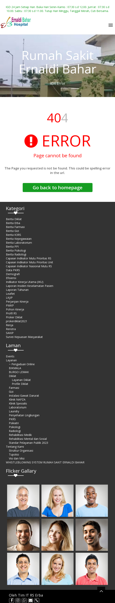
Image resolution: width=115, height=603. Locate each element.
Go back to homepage (57, 187)
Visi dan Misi (16, 458)
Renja (9, 325)
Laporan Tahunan (17, 290)
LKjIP (9, 297)
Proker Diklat (14, 317)
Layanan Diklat (21, 380)
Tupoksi (14, 454)
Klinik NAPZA (17, 399)
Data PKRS (13, 270)
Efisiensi (11, 278)
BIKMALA (15, 368)
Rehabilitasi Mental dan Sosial (28, 439)
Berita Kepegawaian (19, 239)
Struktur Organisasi (21, 450)
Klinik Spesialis (18, 403)
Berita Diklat (14, 219)
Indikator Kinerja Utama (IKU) (24, 282)
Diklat (12, 376)
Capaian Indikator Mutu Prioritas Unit (29, 262)
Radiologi (15, 431)
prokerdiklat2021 (16, 321)
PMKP (10, 305)
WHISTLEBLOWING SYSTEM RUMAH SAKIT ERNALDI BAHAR (45, 462)
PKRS (12, 419)
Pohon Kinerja (15, 309)
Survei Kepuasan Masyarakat (24, 337)
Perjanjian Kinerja (17, 301)
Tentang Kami (15, 446)
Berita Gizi (12, 231)
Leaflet (10, 294)
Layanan (11, 360)
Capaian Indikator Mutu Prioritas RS (28, 258)
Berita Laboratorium (19, 242)
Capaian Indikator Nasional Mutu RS (29, 266)
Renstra (11, 329)
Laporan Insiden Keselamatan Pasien (29, 286)
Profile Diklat (20, 384)
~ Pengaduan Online (22, 364)
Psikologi (14, 427)
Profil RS (11, 313)
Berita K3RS (13, 235)
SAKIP (10, 333)
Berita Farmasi (15, 227)
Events (10, 356)
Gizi (11, 391)
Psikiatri (14, 423)
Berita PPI (12, 246)
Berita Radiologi (16, 254)
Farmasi (14, 388)
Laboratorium (17, 407)
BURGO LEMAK (19, 372)
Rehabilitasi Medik (20, 435)
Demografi (13, 274)
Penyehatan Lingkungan (24, 415)
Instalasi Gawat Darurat (24, 395)
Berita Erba (13, 223)
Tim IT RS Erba (30, 595)
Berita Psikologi (16, 250)
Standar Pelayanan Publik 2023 (28, 443)
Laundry (14, 411)
